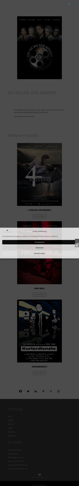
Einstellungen (39, 253)
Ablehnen (40, 248)
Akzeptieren (40, 242)
